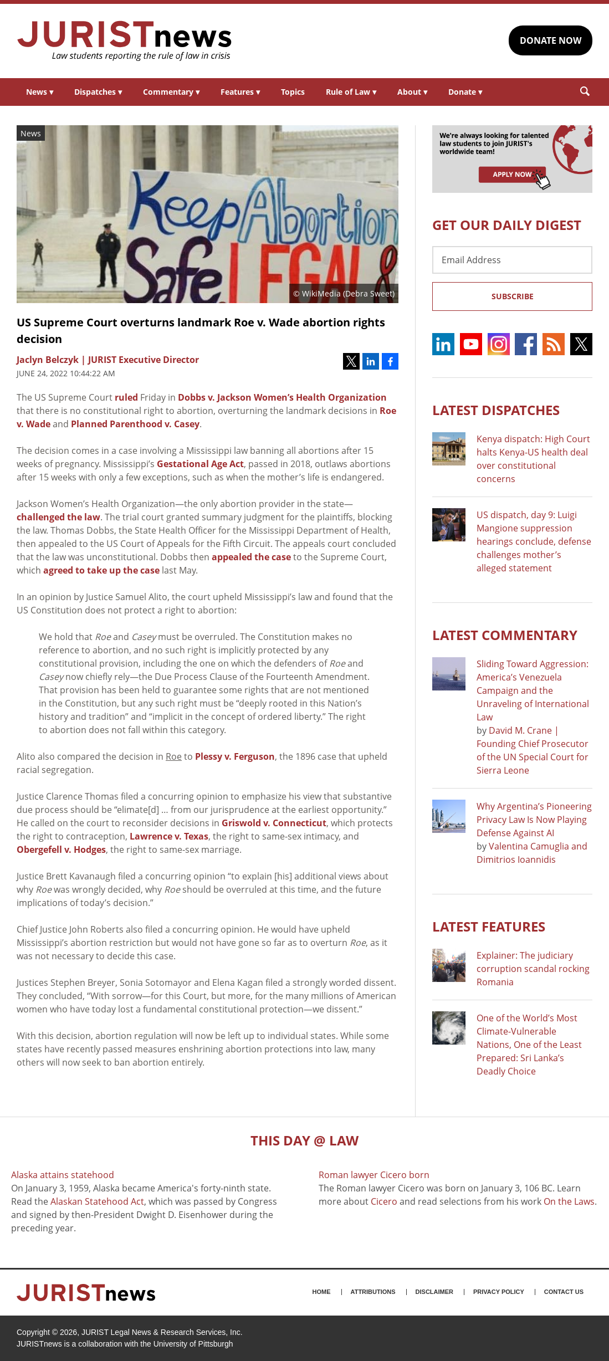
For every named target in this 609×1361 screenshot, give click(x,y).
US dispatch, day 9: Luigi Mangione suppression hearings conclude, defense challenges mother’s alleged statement (534, 541)
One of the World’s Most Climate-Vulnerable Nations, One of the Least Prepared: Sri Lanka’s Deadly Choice (529, 1044)
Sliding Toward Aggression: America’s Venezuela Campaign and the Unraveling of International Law (533, 690)
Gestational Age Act (200, 464)
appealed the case (251, 557)
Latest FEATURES (488, 926)
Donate (465, 91)
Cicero (384, 1201)
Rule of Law (351, 91)
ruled (126, 397)
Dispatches (98, 91)
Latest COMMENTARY (504, 635)
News (39, 91)
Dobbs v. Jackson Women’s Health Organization (282, 397)
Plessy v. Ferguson (235, 756)
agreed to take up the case (101, 570)
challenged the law (58, 517)
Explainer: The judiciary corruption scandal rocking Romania (533, 968)
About (412, 91)
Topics (293, 91)
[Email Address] (512, 260)
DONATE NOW (550, 40)
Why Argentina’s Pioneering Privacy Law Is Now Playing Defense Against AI (534, 819)
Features (240, 91)
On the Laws (569, 1201)
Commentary (171, 91)
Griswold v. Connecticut (274, 823)
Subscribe (513, 296)
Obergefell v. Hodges (61, 849)
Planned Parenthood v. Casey (135, 424)
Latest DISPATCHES (496, 410)
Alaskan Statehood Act (97, 1201)
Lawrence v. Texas (169, 836)
